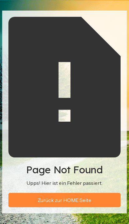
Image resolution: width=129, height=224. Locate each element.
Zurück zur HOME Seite (64, 200)
